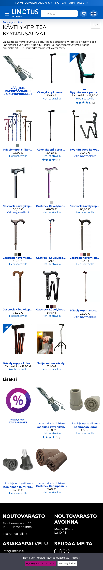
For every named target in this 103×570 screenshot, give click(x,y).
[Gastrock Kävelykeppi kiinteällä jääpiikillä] (18, 296)
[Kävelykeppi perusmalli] (51, 137)
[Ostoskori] (83, 13)
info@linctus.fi (13, 551)
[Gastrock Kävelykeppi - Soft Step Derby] (85, 243)
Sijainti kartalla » (15, 533)
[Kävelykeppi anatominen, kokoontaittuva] (85, 296)
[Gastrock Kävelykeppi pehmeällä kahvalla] (18, 191)
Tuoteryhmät (12, 22)
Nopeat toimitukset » (71, 2)
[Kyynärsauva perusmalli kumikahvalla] (85, 80)
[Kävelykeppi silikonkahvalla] (18, 137)
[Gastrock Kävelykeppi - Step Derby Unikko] (51, 243)
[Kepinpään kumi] (85, 413)
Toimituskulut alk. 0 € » (33, 2)
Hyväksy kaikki (67, 563)
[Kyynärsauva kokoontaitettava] (85, 137)
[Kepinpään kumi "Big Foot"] (18, 471)
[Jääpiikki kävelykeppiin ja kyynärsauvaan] (51, 413)
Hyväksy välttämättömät (40, 563)
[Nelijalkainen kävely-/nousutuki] (51, 349)
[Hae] (59, 13)
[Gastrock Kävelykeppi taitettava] (51, 296)
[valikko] (7, 13)
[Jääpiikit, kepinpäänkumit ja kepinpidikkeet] (18, 80)
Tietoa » (75, 557)
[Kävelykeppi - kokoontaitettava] (18, 349)
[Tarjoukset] (18, 413)
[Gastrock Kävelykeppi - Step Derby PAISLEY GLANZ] (85, 191)
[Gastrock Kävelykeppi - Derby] (51, 191)
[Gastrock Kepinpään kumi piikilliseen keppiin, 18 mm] (51, 471)
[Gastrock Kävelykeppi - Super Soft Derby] (18, 243)
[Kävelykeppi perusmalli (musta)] (51, 80)
